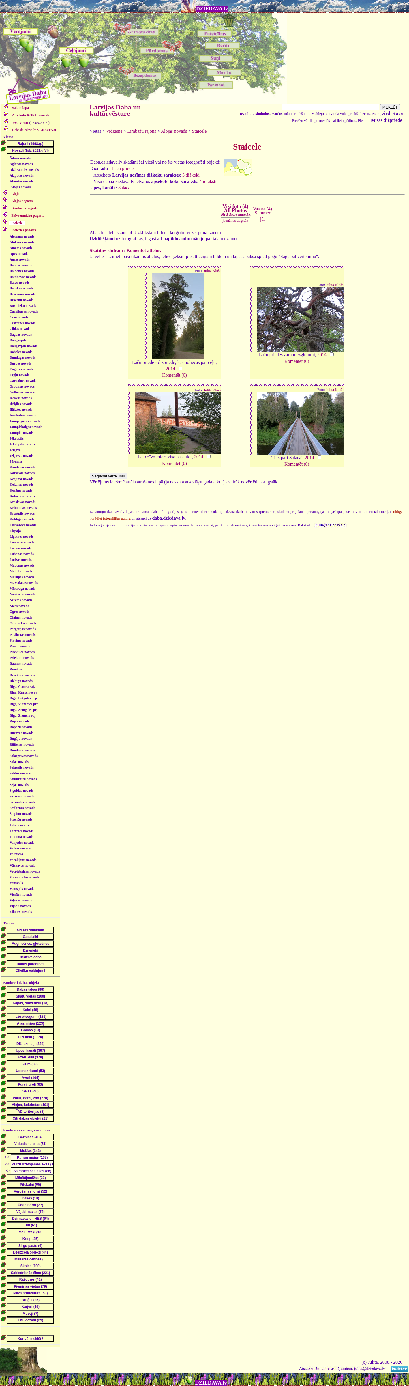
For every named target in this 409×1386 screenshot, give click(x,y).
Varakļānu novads (23, 860)
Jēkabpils (17, 438)
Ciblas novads (20, 329)
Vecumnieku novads (24, 877)
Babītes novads (21, 265)
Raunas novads (21, 664)
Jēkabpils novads (22, 444)
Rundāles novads (22, 750)
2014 (170, 368)
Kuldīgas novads (22, 519)
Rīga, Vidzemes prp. (24, 704)
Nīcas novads (19, 606)
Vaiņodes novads (22, 842)
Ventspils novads (22, 889)
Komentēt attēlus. (143, 250)
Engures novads (21, 369)
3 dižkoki (191, 175)
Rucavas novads (21, 733)
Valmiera (16, 854)
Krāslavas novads (22, 502)
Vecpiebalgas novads (25, 871)
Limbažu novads (22, 542)
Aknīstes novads (21, 181)
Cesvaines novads (22, 323)
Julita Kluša (212, 271)
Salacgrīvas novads (24, 756)
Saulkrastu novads (23, 779)
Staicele (199, 131)
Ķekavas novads (21, 485)
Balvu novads (19, 283)
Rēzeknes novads (22, 675)
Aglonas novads (21, 164)
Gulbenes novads (22, 392)
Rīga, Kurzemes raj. (24, 692)
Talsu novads (19, 825)
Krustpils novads (22, 513)
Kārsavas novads (22, 473)
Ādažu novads (20, 158)
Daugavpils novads (23, 346)
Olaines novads (21, 617)
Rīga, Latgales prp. (24, 698)
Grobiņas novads (22, 386)
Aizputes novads (22, 175)
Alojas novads (20, 187)
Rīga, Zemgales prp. (24, 710)
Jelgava (15, 450)
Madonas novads (22, 565)
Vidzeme (114, 131)
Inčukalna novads (23, 415)
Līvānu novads (20, 548)
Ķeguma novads (21, 479)
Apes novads (19, 254)
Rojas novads (19, 721)
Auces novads (20, 259)
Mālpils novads (21, 571)
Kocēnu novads (21, 490)
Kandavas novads (22, 467)
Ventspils (16, 883)
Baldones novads (22, 271)
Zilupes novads (21, 912)
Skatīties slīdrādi (106, 250)
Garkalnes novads (23, 381)
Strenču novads (21, 819)
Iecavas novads (21, 398)
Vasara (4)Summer (262, 210)
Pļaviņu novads (21, 640)
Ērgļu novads (19, 375)
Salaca (124, 187)
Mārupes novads (22, 577)
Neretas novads (21, 600)
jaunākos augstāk (235, 220)
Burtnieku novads (23, 306)
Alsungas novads (22, 236)
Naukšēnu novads (22, 594)
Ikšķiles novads (21, 404)
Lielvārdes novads (23, 525)
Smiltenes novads (22, 808)
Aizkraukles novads (24, 170)
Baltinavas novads (23, 277)
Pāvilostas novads (22, 635)
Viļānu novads (20, 906)
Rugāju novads (21, 739)
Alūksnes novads (22, 242)
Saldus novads (20, 773)
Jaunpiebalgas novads (26, 427)
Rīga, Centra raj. (22, 687)
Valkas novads (20, 848)
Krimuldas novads (23, 508)
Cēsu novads (19, 317)
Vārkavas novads (22, 866)
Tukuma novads (21, 837)
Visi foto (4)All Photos (235, 210)
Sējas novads (19, 785)
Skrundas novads (22, 802)
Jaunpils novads (21, 433)
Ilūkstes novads (21, 410)
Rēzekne (16, 669)
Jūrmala (16, 461)
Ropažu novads (21, 727)
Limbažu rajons (141, 131)
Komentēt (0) (174, 375)
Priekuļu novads (22, 658)
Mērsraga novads (22, 588)
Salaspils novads (22, 767)
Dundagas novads (22, 358)
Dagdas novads (21, 335)
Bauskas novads (21, 288)
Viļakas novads (21, 900)
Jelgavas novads (21, 456)
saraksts (30, 115)
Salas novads (19, 762)
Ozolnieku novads (23, 623)
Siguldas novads (21, 791)
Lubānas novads (22, 554)
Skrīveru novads (22, 796)
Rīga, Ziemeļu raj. (23, 715)
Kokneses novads (22, 496)
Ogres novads (19, 612)
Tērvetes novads (21, 831)
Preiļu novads (20, 646)
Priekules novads (22, 652)
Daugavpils (18, 340)
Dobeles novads (21, 352)
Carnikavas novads (24, 311)
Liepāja (15, 531)
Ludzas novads (20, 560)
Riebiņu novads (21, 681)
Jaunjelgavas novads (25, 421)
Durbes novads (20, 363)
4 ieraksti (208, 181)
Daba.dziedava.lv (33, 130)
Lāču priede (123, 168)
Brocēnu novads (21, 300)
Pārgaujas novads (23, 629)
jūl (262, 218)
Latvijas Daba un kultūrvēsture (115, 110)
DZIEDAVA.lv (212, 9)
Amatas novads (21, 248)
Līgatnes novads (21, 537)
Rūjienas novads (22, 744)
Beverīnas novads (22, 294)
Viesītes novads (21, 894)
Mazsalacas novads (24, 583)
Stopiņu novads (21, 814)
